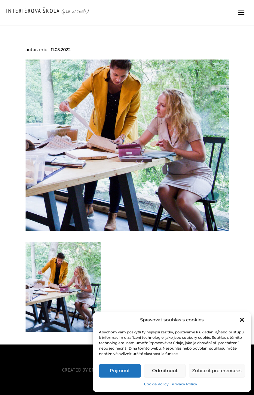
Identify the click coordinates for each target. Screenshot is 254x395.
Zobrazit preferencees (217, 370)
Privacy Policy (184, 384)
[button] (242, 320)
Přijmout (120, 370)
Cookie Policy (156, 384)
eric (43, 49)
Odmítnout (165, 370)
